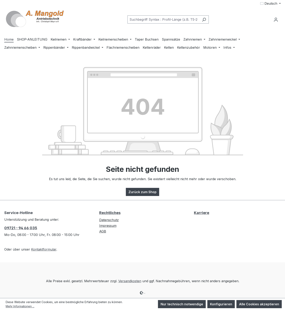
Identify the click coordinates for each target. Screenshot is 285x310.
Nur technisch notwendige (182, 304)
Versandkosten (129, 281)
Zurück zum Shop (142, 192)
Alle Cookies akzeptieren (259, 304)
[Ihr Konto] (276, 19)
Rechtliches (110, 213)
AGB (102, 231)
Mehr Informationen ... (20, 306)
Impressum (107, 226)
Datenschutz (109, 220)
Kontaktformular (43, 249)
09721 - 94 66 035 (20, 228)
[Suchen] (204, 19)
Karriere (201, 213)
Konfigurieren (221, 304)
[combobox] (163, 19)
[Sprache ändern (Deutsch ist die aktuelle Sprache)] (270, 3)
